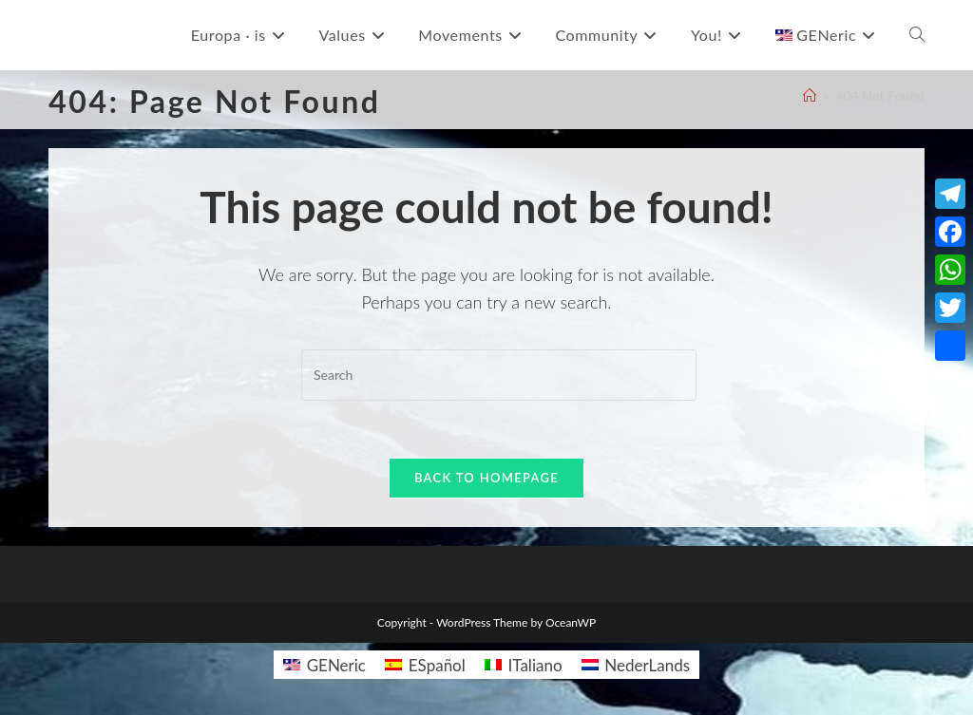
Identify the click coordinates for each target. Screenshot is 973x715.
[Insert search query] (498, 375)
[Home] (809, 95)
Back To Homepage (486, 477)
